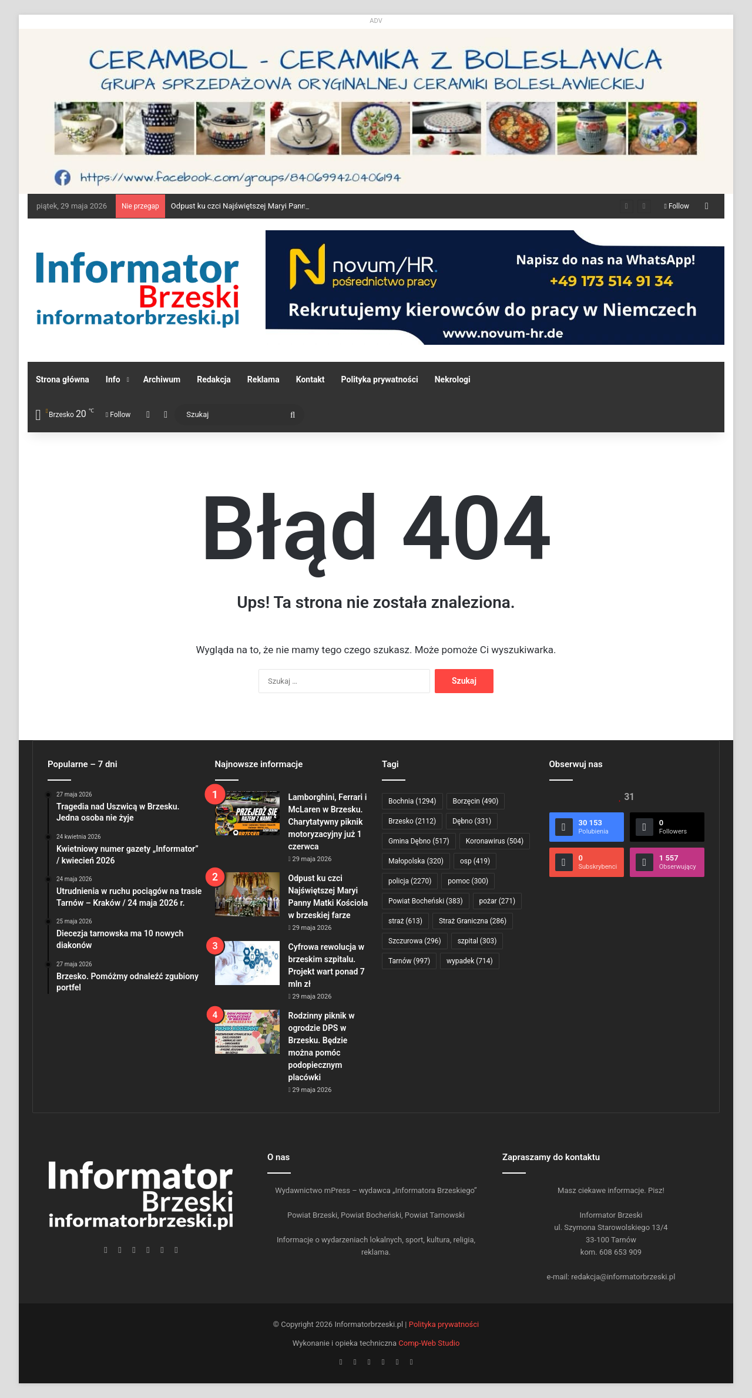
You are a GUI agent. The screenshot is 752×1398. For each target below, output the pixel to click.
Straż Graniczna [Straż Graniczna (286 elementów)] (472, 921)
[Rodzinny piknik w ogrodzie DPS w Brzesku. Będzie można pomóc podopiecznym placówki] (247, 1032)
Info (113, 379)
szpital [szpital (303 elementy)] (477, 941)
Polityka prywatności (379, 379)
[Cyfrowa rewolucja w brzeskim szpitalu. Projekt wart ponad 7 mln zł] (247, 963)
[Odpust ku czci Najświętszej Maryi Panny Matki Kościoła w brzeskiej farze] (247, 894)
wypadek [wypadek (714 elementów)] (469, 961)
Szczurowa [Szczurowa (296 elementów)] (414, 941)
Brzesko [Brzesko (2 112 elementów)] (412, 821)
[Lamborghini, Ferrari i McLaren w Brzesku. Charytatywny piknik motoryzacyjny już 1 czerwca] (247, 813)
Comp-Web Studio (428, 1343)
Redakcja (214, 379)
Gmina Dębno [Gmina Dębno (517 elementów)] (418, 841)
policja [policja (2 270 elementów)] (409, 881)
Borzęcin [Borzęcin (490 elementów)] (476, 801)
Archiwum (162, 379)
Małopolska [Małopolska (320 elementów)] (416, 861)
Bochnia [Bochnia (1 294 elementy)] (412, 801)
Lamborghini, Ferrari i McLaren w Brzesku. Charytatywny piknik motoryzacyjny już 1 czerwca (327, 821)
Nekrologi (453, 379)
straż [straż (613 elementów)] (405, 921)
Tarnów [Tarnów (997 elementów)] (409, 961)
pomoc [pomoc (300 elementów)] (468, 881)
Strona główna (62, 379)
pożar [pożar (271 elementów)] (497, 901)
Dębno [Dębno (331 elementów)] (471, 821)
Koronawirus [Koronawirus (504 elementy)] (494, 841)
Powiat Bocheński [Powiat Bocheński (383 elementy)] (425, 901)
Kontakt (310, 379)
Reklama (263, 379)
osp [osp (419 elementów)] (475, 861)
